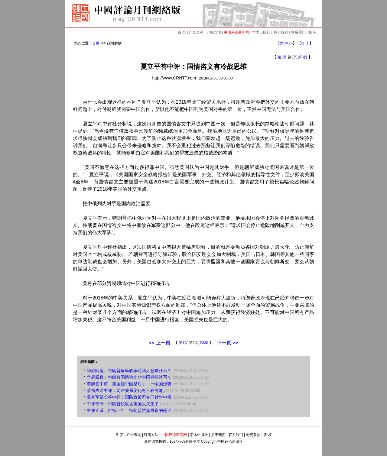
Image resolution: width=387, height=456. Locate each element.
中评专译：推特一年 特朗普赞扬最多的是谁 (129, 410)
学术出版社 (261, 32)
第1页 (282, 57)
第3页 (302, 57)
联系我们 (298, 32)
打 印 (305, 43)
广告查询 (196, 32)
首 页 (182, 32)
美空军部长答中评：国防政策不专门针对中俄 (129, 397)
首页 (95, 43)
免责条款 (253, 435)
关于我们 (280, 32)
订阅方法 (214, 32)
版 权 (312, 32)
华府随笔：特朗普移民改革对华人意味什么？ (129, 370)
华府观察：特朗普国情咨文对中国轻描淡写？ (129, 377)
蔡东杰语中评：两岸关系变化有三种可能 (125, 390)
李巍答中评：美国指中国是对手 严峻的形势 (129, 383)
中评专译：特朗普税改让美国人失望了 (123, 403)
